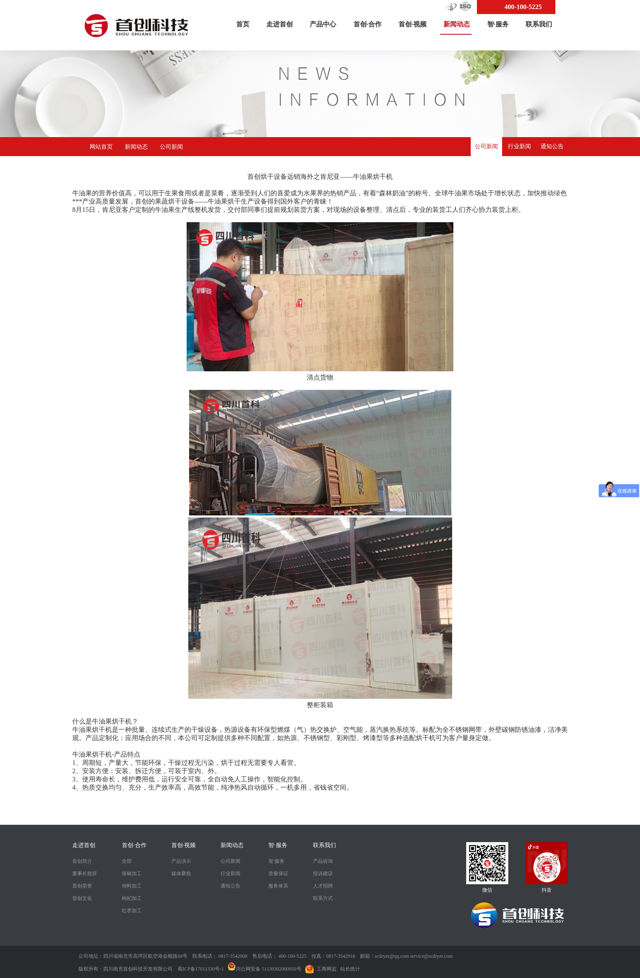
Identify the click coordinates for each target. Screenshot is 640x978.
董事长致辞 (84, 873)
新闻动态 (456, 28)
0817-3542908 (232, 956)
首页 (242, 24)
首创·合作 (367, 24)
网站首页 (101, 147)
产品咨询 (323, 861)
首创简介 (82, 861)
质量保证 (278, 873)
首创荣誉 (82, 886)
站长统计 (350, 969)
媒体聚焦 (181, 873)
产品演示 (181, 861)
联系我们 (539, 24)
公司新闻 (171, 147)
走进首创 (279, 24)
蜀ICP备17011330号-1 (201, 969)
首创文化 (82, 898)
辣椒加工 (132, 873)
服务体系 (278, 886)
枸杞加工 (132, 898)
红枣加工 (132, 911)
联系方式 (323, 898)
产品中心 (323, 24)
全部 (127, 861)
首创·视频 (412, 24)
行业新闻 (519, 146)
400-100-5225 (523, 6)
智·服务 (498, 24)
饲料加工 (132, 886)
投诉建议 (323, 873)
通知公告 (552, 146)
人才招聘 (323, 886)
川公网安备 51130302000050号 (264, 969)
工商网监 (327, 969)
